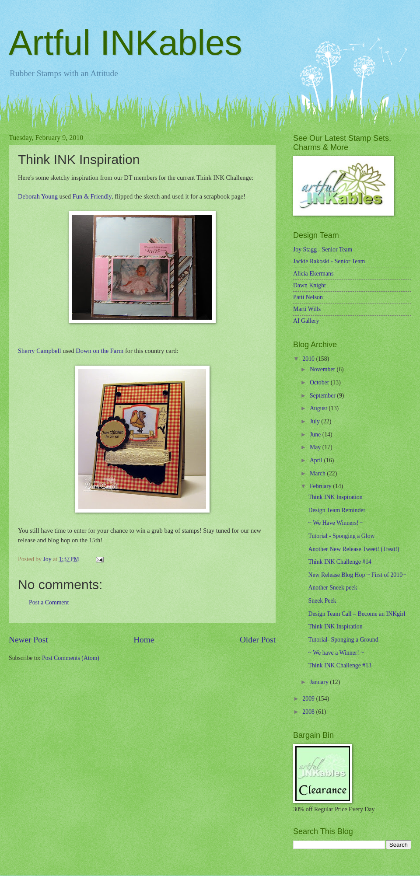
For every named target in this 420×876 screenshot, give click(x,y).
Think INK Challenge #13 (339, 665)
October (320, 382)
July (315, 421)
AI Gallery (306, 321)
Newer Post (28, 639)
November (323, 369)
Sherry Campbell (39, 350)
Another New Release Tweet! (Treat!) (353, 549)
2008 (309, 711)
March (318, 473)
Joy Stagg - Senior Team (322, 249)
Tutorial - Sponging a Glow (341, 536)
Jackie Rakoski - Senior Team (329, 261)
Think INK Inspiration (335, 497)
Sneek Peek (322, 600)
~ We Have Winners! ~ (335, 523)
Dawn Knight (309, 285)
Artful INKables (125, 42)
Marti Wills (307, 309)
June (316, 434)
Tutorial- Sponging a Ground (343, 639)
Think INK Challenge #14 (339, 561)
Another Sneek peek (332, 587)
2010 (309, 359)
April (317, 460)
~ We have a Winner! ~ (336, 652)
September (323, 395)
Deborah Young (38, 196)
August (319, 408)
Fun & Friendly (92, 196)
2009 (309, 698)
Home (143, 639)
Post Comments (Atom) (70, 658)
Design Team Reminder (336, 510)
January (320, 682)
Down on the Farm (99, 350)
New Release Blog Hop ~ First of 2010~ (357, 575)
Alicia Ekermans (313, 273)
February (321, 486)
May (316, 447)
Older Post (258, 639)
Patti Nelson (308, 297)
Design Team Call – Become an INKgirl (356, 614)
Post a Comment (49, 602)
